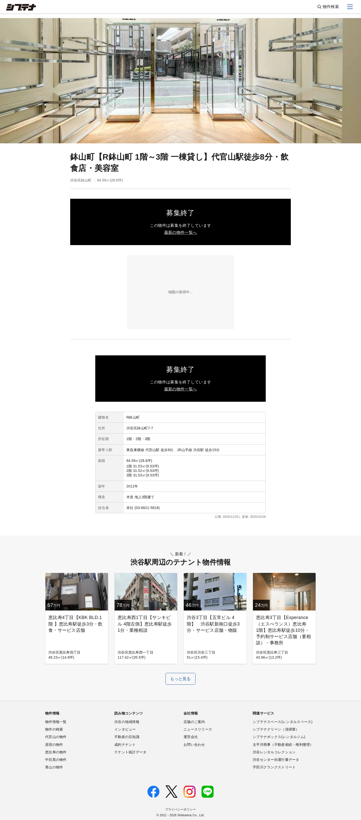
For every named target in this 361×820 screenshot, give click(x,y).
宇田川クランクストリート (274, 767)
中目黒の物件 (56, 760)
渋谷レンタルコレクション (274, 752)
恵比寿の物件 (56, 752)
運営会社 (191, 737)
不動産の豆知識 (126, 737)
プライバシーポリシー (180, 809)
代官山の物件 (56, 737)
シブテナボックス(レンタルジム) (279, 737)
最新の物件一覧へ (180, 232)
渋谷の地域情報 (126, 722)
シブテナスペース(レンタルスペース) (282, 722)
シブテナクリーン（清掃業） (276, 729)
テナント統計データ (130, 752)
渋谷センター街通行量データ (276, 760)
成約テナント (125, 745)
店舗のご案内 (194, 722)
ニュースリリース (198, 729)
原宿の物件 (54, 745)
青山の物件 (54, 767)
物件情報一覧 (56, 722)
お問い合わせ (194, 745)
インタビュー (125, 729)
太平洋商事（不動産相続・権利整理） (283, 745)
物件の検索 (54, 729)
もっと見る (180, 679)
